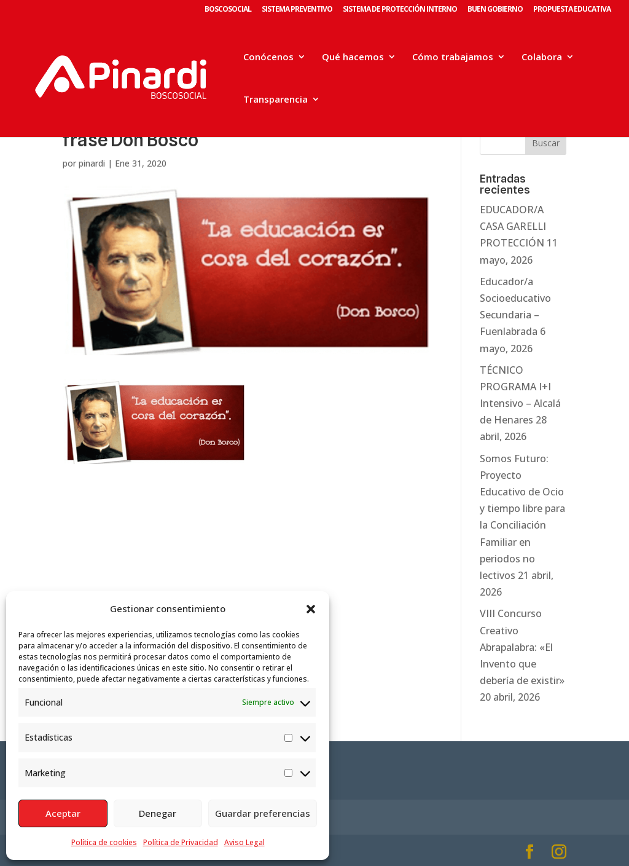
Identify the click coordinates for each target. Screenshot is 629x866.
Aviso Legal (244, 842)
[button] (311, 609)
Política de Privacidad (180, 842)
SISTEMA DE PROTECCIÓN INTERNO (400, 10)
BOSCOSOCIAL (228, 10)
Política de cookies (104, 842)
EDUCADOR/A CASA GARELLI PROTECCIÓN (513, 226)
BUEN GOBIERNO (495, 10)
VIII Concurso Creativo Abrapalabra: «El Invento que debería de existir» (522, 647)
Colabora (542, 57)
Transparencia (275, 100)
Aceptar (62, 813)
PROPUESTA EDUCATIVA (572, 10)
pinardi (92, 163)
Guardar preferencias (262, 813)
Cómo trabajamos (452, 57)
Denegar (157, 813)
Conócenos (268, 57)
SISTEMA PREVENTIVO (297, 10)
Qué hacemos (353, 57)
